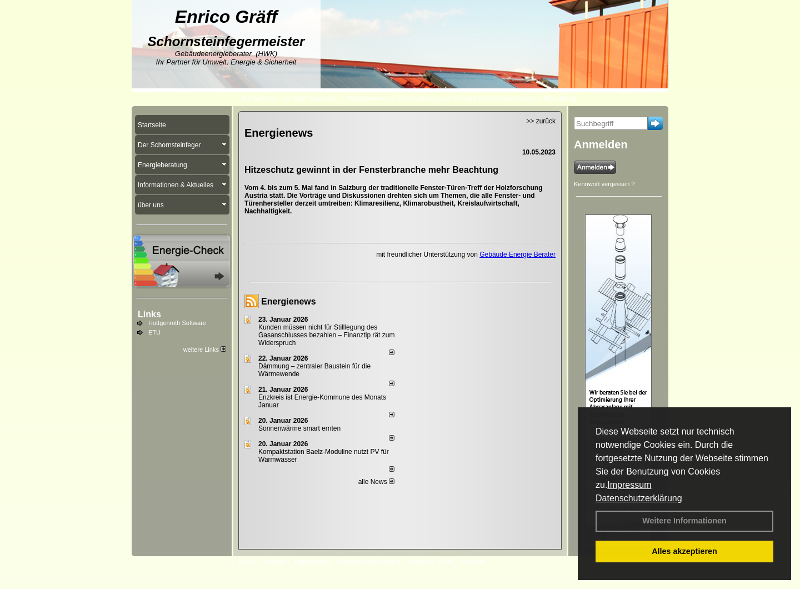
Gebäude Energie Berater (517, 254)
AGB (445, 562)
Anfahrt (419, 562)
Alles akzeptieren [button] (684, 551)
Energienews (288, 301)
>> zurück (541, 121)
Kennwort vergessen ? (604, 184)
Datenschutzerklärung (639, 498)
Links (149, 314)
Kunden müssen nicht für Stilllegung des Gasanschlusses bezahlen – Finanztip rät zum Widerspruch (326, 335)
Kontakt (274, 562)
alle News (376, 482)
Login (247, 562)
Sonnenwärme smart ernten (299, 428)
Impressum (629, 485)
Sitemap (473, 562)
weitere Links (204, 349)
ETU (154, 332)
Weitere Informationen (684, 520)
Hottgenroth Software (177, 323)
